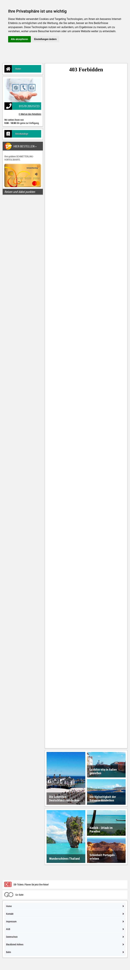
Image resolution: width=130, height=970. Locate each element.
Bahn (65, 952)
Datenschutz (65, 936)
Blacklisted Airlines (65, 944)
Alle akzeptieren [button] (19, 39)
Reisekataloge (16, 134)
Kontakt (65, 913)
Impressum (65, 921)
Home (12, 69)
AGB (65, 929)
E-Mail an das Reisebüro (30, 114)
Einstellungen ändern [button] (45, 39)
